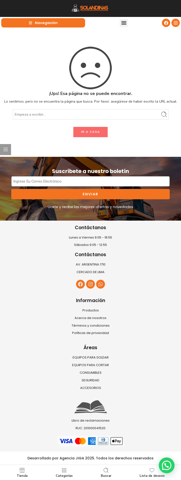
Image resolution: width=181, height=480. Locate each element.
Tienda (22, 472)
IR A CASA (90, 132)
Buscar (106, 472)
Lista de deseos (152, 472)
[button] (124, 23)
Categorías (64, 472)
